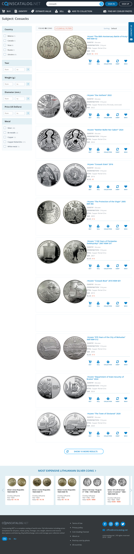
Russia (10, 50)
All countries (77, 545)
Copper (12, 137)
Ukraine (11, 54)
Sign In (111, 4)
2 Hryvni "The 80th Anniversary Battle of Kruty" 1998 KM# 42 (107, 37)
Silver (11, 128)
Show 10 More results (85, 451)
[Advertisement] (84, 81)
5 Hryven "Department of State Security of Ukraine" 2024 (105, 378)
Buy (9, 11)
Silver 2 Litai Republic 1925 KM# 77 (41, 491)
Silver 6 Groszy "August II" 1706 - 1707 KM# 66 (92, 491)
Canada (10, 40)
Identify (23, 11)
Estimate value (43, 11)
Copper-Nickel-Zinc (16, 142)
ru (15, 539)
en (4, 539)
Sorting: (118, 28)
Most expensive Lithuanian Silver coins (66, 470)
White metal (13, 146)
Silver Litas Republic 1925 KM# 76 (15, 491)
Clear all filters (64, 28)
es (10, 539)
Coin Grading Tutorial (80, 532)
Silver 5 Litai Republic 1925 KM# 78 (66, 491)
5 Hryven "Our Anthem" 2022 (99, 95)
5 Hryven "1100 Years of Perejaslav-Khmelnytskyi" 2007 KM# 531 (101, 242)
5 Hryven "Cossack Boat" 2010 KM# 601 (103, 281)
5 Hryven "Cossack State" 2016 (99, 164)
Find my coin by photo (120, 11)
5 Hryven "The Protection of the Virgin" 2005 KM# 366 (106, 202)
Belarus (10, 36)
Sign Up (125, 4)
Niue (9, 45)
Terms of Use (77, 523)
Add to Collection (82, 11)
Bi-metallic (13, 132)
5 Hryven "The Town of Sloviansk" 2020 (103, 413)
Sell (62, 11)
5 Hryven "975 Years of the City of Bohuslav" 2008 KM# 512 (105, 338)
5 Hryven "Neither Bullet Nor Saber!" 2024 (104, 129)
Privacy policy (77, 527)
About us (75, 536)
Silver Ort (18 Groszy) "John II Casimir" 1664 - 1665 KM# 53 (117, 492)
